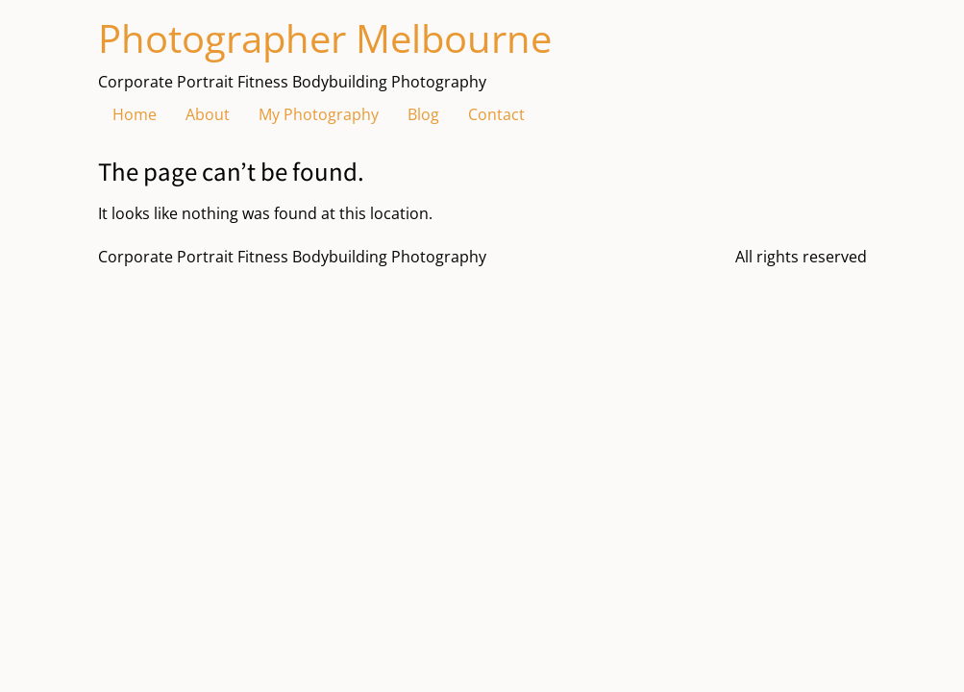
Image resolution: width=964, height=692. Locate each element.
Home (134, 114)
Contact (496, 114)
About (207, 114)
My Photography (319, 114)
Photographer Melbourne (325, 38)
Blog (423, 114)
